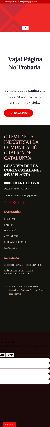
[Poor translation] (9, 355)
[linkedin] (24, 202)
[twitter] (10, 202)
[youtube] (19, 202)
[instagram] (14, 202)
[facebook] (5, 202)
